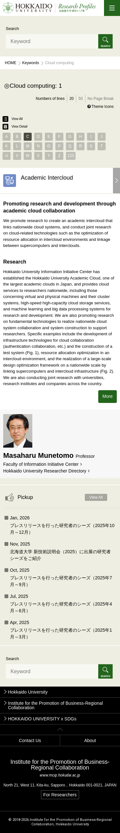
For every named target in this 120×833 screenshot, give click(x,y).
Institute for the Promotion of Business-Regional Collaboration (55, 705)
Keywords (30, 63)
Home (10, 63)
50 (80, 98)
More (107, 396)
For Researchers (59, 794)
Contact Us (30, 740)
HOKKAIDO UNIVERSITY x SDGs (42, 718)
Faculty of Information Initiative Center (41, 464)
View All (13, 119)
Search (12, 28)
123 (71, 155)
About (90, 740)
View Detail (15, 127)
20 (71, 98)
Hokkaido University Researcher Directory (44, 470)
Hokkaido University (28, 692)
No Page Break (101, 98)
